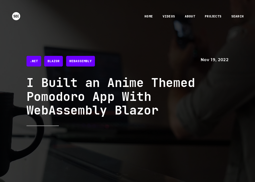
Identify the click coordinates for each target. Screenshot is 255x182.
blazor (53, 61)
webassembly (80, 61)
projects (213, 16)
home (148, 16)
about (190, 16)
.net (34, 61)
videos (169, 16)
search (237, 16)
